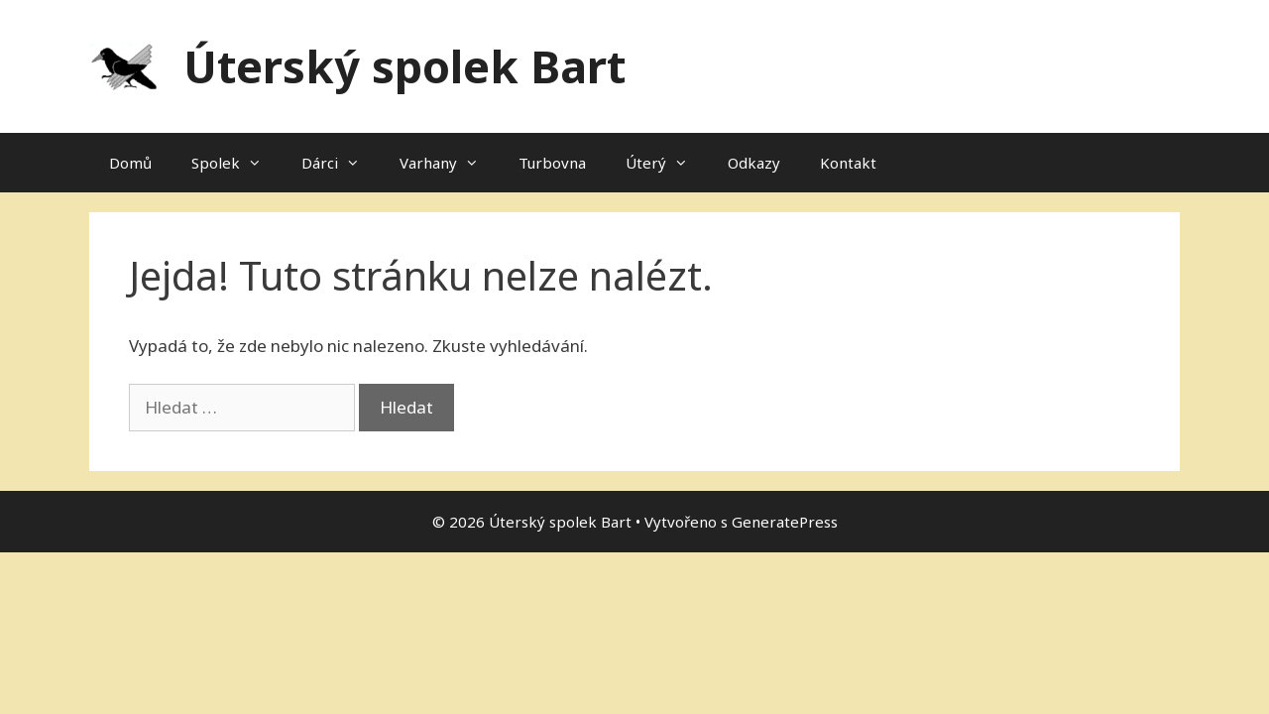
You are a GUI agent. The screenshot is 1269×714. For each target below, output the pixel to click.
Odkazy (754, 163)
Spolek (236, 162)
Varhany (449, 162)
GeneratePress (785, 522)
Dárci (340, 162)
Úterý (667, 162)
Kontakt (848, 163)
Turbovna (552, 163)
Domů (130, 163)
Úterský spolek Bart (404, 66)
